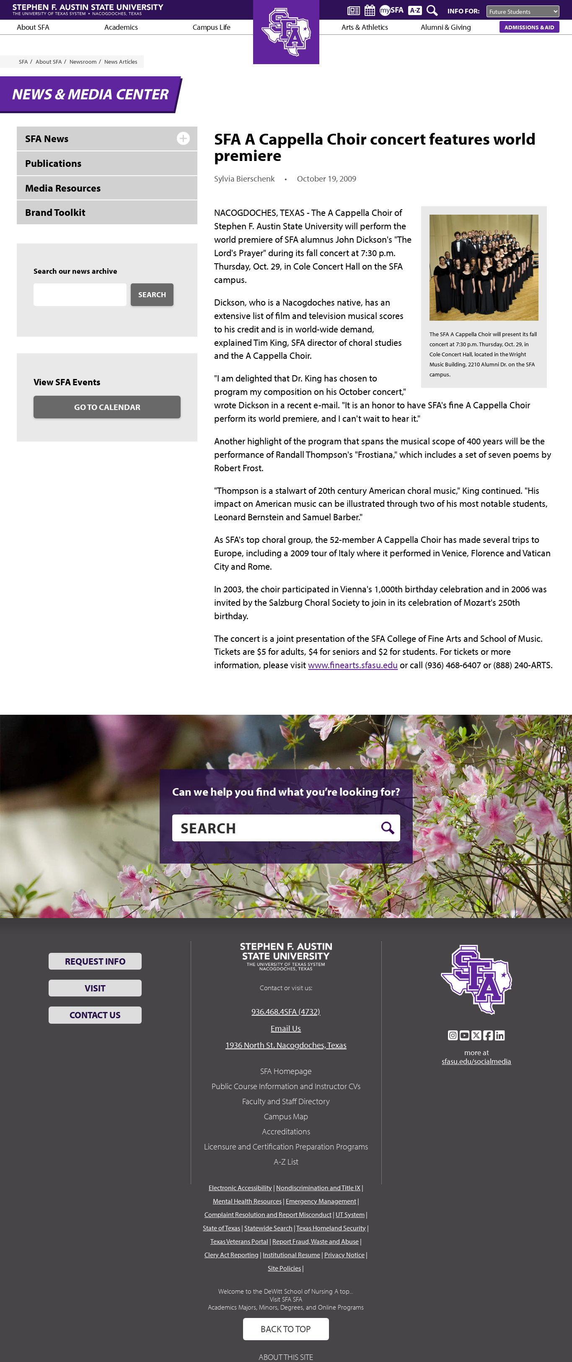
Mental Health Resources (247, 1201)
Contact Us (95, 1015)
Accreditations (286, 1131)
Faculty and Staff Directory (286, 1101)
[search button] (387, 828)
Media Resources (63, 188)
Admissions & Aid (529, 27)
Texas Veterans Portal (239, 1241)
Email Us (286, 1028)
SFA (23, 61)
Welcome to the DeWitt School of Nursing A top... (285, 1291)
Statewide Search (268, 1228)
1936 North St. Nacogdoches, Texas (286, 1045)
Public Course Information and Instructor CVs (286, 1086)
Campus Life (211, 27)
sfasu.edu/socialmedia (476, 1061)
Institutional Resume (291, 1254)
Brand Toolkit (55, 212)
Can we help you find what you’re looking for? (286, 791)
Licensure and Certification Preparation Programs (286, 1146)
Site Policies (284, 1268)
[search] (286, 828)
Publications (53, 163)
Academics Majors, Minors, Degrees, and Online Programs (286, 1307)
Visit (95, 988)
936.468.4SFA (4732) (285, 1011)
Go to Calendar (107, 407)
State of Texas (221, 1228)
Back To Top (286, 1329)
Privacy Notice (344, 1254)
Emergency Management (321, 1201)
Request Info (95, 961)
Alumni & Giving (446, 27)
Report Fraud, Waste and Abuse (315, 1241)
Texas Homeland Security (331, 1228)
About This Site (286, 1357)
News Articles (120, 61)
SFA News (46, 138)
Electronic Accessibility (240, 1187)
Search (152, 294)
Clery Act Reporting (231, 1254)
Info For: (463, 10)
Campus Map (286, 1116)
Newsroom (83, 61)
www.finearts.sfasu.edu (353, 665)
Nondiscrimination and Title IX (318, 1187)
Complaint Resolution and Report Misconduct (267, 1214)
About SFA (33, 27)
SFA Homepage (286, 1071)
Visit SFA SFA (286, 1299)
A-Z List (286, 1161)
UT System (350, 1214)
